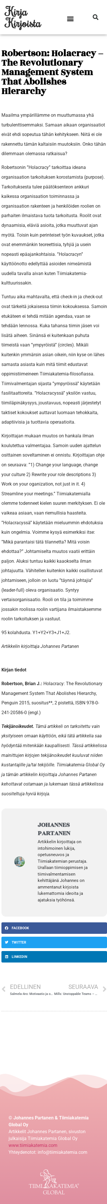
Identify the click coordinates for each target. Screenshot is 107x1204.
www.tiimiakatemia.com (33, 1145)
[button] (70, 18)
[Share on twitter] (54, 942)
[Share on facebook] (54, 928)
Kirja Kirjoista (23, 17)
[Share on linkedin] (54, 957)
